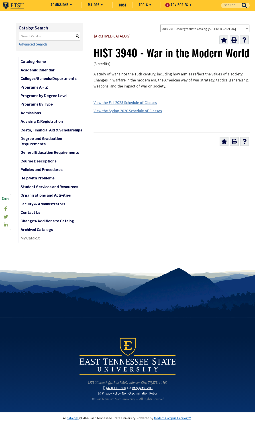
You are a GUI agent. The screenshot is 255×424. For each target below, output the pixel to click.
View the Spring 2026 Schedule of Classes (128, 111)
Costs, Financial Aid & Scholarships (51, 130)
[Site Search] (230, 5)
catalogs (73, 418)
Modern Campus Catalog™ (172, 418)
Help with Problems (37, 178)
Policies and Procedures (41, 170)
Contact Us (30, 212)
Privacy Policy (109, 393)
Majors (94, 4)
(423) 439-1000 (114, 388)
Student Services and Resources (49, 187)
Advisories (177, 4)
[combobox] (204, 28)
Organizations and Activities (45, 195)
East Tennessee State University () (13, 5)
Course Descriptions (38, 161)
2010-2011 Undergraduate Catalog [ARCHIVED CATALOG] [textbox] (199, 29)
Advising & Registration (41, 121)
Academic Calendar (37, 70)
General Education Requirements (49, 152)
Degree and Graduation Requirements (41, 141)
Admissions (60, 4)
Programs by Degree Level (43, 96)
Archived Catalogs (36, 230)
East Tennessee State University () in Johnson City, (128, 356)
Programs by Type (36, 104)
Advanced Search (33, 44)
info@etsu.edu (140, 388)
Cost (122, 4)
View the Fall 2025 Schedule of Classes (125, 102)
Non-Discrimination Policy (139, 393)
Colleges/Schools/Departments (48, 79)
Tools (144, 4)
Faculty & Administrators (42, 204)
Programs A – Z (34, 87)
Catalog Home (33, 62)
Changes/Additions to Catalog (47, 221)
